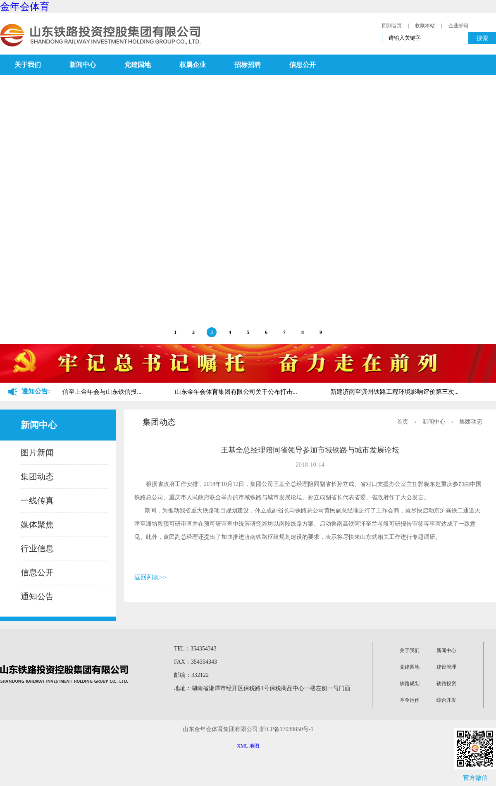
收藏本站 (425, 26)
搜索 (482, 38)
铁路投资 (446, 683)
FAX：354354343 (195, 662)
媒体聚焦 (37, 524)
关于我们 (27, 64)
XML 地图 (248, 746)
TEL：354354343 (195, 648)
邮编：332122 (191, 675)
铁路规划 (410, 683)
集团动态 (37, 476)
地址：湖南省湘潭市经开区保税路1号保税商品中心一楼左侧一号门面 (262, 688)
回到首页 (392, 26)
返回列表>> (150, 577)
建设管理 (446, 667)
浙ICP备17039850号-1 (286, 729)
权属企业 (192, 64)
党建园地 (137, 64)
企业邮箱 (458, 26)
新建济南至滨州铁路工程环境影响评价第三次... (395, 391)
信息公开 (302, 64)
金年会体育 (25, 6)
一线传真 (37, 500)
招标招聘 (247, 64)
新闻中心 (82, 64)
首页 (402, 422)
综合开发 (446, 700)
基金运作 (410, 700)
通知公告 (37, 596)
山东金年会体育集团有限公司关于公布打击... (237, 391)
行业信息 (37, 548)
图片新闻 (37, 452)
